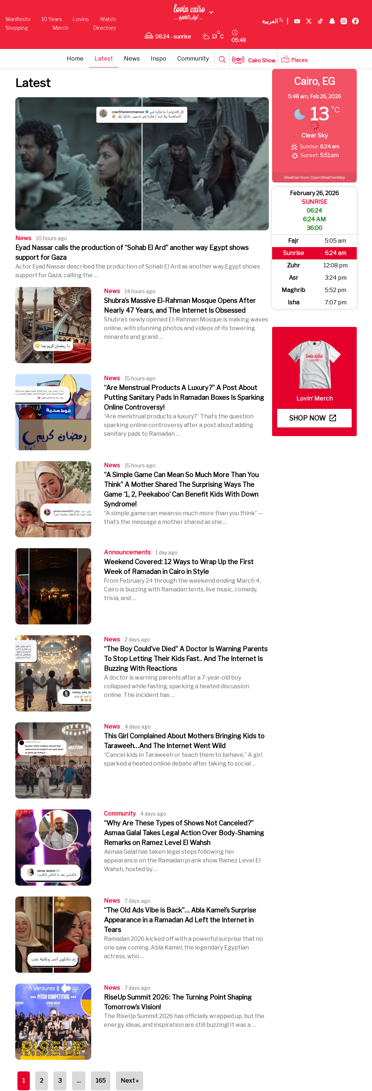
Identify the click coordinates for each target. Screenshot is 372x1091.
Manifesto (18, 19)
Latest (103, 58)
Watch (108, 19)
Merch (60, 28)
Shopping (16, 28)
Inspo (158, 58)
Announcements (127, 552)
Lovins (81, 19)
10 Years (51, 19)
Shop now (312, 418)
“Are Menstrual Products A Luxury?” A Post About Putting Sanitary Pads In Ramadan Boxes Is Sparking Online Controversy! (184, 397)
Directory (104, 28)
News (132, 58)
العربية (275, 21)
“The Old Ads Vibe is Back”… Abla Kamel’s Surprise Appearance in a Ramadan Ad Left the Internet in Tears (180, 920)
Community (193, 58)
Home (75, 58)
